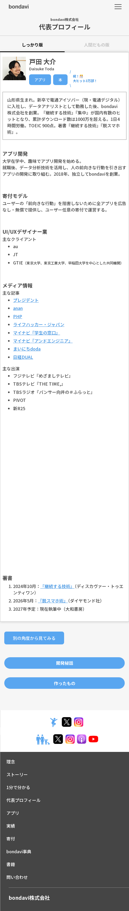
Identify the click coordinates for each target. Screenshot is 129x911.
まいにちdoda (27, 348)
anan (18, 308)
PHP (17, 316)
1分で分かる (18, 787)
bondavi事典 (18, 851)
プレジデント (26, 300)
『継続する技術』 (57, 586)
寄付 (10, 838)
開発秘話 (64, 663)
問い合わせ (17, 877)
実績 (10, 825)
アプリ (40, 79)
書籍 (10, 864)
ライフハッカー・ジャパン (38, 324)
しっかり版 (32, 44)
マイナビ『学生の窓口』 (36, 332)
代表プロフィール (23, 800)
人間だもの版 (97, 44)
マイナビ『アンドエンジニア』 (43, 340)
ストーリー (17, 774)
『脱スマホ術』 (53, 600)
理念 (10, 761)
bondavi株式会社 (29, 897)
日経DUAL (23, 357)
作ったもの (64, 683)
